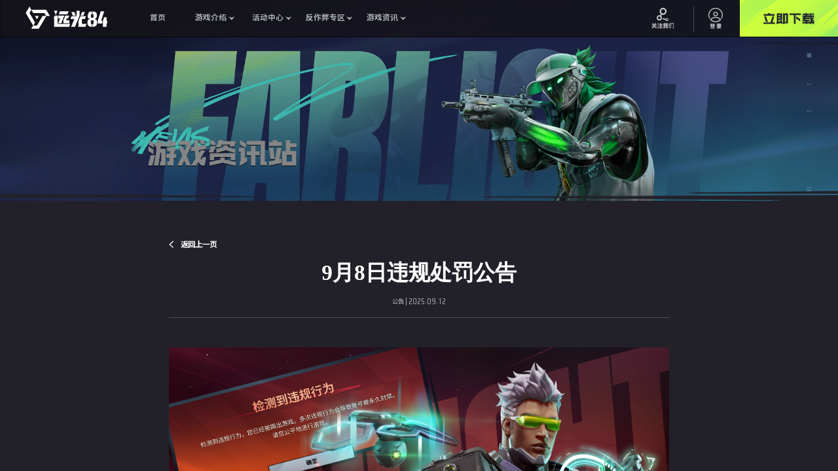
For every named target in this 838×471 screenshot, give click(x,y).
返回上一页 (199, 244)
